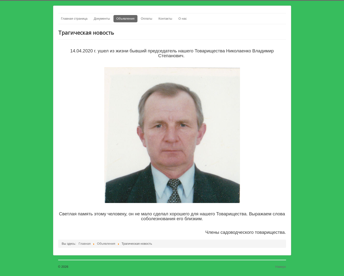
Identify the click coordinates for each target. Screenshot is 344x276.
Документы (102, 18)
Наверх (280, 266)
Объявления (125, 18)
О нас (182, 18)
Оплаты (146, 18)
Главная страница (74, 18)
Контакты (165, 18)
